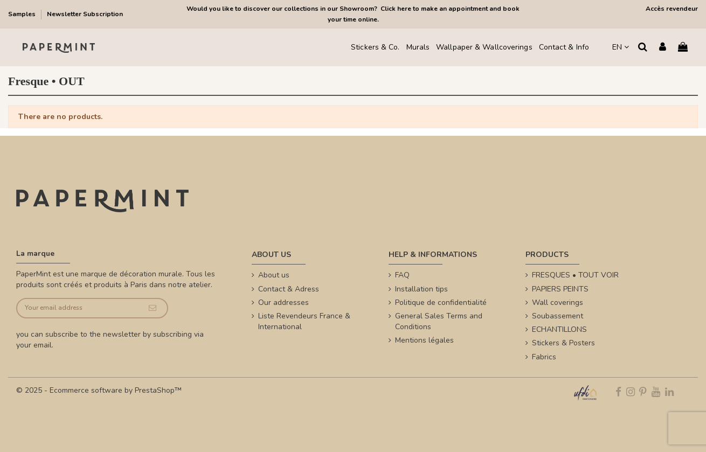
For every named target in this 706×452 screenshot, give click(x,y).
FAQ (402, 275)
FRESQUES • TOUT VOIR (575, 275)
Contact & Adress (288, 289)
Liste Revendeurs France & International (304, 321)
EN (620, 47)
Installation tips (421, 289)
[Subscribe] (152, 308)
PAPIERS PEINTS (560, 289)
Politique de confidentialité (441, 302)
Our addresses (283, 302)
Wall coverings (557, 302)
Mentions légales (424, 340)
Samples (22, 14)
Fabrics (544, 357)
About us (273, 275)
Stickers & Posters (563, 343)
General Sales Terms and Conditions (438, 321)
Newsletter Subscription (85, 14)
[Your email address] (77, 308)
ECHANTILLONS (559, 329)
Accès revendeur (672, 8)
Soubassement (557, 316)
